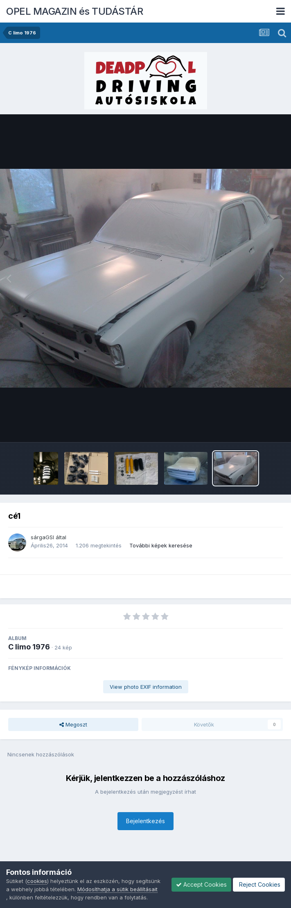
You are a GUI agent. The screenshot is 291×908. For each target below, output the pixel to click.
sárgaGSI (42, 537)
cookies (37, 881)
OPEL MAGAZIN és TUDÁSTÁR (74, 11)
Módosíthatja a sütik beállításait (117, 889)
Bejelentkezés (145, 820)
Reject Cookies (258, 884)
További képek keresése (160, 545)
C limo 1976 (29, 646)
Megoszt (73, 724)
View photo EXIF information (146, 686)
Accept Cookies (201, 884)
